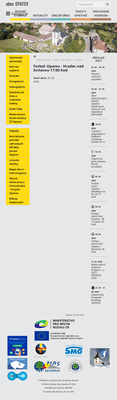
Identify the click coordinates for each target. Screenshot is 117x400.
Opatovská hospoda (101, 13)
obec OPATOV (17, 4)
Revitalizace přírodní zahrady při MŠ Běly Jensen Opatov (16, 145)
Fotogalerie (16, 81)
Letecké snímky (14, 161)
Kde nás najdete (14, 68)
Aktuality (40, 15)
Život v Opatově (80, 13)
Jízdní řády (15, 109)
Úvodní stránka (20, 13)
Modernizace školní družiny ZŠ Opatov (17, 118)
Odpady (14, 131)
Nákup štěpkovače (16, 200)
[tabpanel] (58, 38)
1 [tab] (58, 48)
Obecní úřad (60, 15)
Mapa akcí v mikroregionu (17, 171)
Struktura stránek (70, 380)
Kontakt (14, 76)
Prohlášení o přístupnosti (49, 380)
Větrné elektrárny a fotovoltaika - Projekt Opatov (17, 186)
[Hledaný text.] (90, 4)
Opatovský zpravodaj (16, 59)
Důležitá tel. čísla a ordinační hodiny (16, 98)
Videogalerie (17, 87)
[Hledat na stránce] (107, 4)
